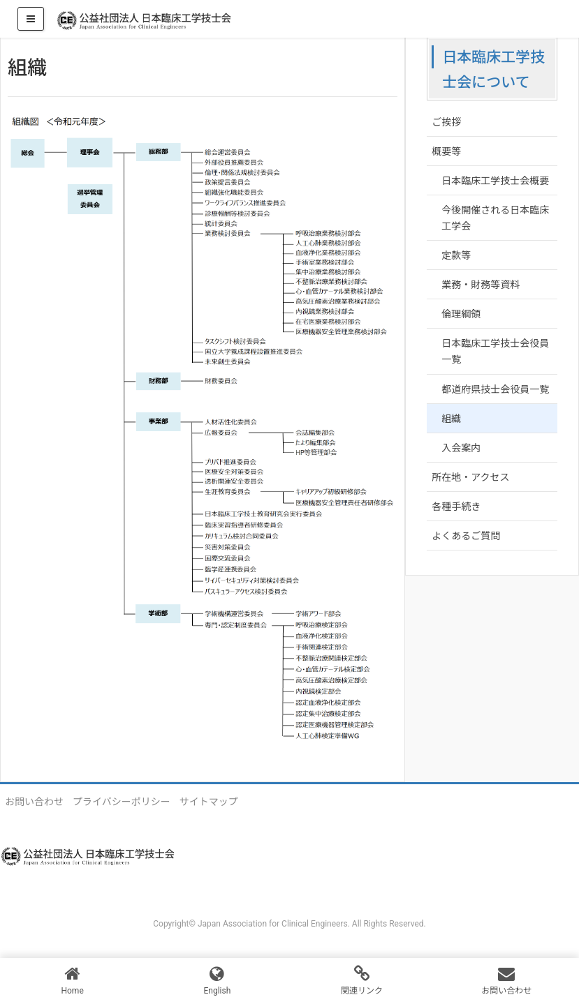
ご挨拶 (446, 122)
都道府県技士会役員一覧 (495, 389)
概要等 (446, 151)
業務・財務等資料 (480, 284)
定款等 (456, 255)
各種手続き (456, 506)
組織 (451, 418)
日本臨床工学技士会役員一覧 (495, 351)
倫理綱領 (461, 314)
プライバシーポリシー (121, 801)
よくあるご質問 (466, 535)
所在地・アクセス (470, 477)
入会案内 (461, 448)
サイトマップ (208, 801)
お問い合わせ (34, 801)
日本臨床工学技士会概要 (495, 180)
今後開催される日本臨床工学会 (495, 218)
